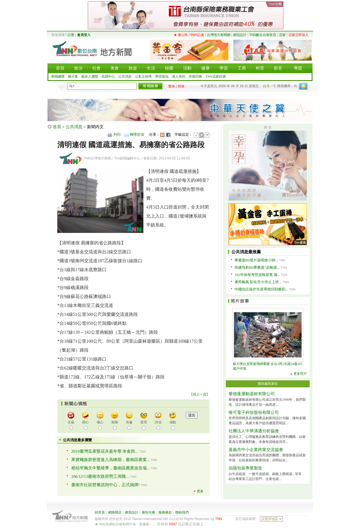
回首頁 (100, 512)
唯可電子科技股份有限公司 (254, 412)
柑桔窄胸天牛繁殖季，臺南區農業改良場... (110, 468)
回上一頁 (199, 394)
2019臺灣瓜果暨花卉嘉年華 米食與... (104, 451)
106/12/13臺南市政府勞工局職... (100, 476)
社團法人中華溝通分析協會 (254, 431)
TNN (218, 519)
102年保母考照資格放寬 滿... (257, 275)
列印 (117, 134)
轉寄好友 (137, 134)
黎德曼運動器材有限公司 (252, 394)
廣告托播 (148, 512)
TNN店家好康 (215, 76)
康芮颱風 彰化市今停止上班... (258, 282)
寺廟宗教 (195, 76)
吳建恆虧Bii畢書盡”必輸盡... (257, 267)
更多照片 (300, 374)
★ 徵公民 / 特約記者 (189, 35)
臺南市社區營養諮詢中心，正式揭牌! (105, 485)
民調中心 (108, 76)
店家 (282, 35)
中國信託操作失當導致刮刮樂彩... (261, 289)
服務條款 (165, 512)
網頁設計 (240, 35)
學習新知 (162, 76)
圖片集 (73, 76)
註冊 (71, 35)
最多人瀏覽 (89, 76)
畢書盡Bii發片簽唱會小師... (256, 260)
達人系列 (178, 76)
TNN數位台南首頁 (262, 35)
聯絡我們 (182, 512)
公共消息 (125, 76)
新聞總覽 (58, 76)
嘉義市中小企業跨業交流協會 (256, 449)
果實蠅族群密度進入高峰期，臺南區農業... (110, 459)
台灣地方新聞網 (218, 35)
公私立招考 (143, 76)
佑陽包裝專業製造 (245, 468)
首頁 (57, 127)
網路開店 (115, 512)
